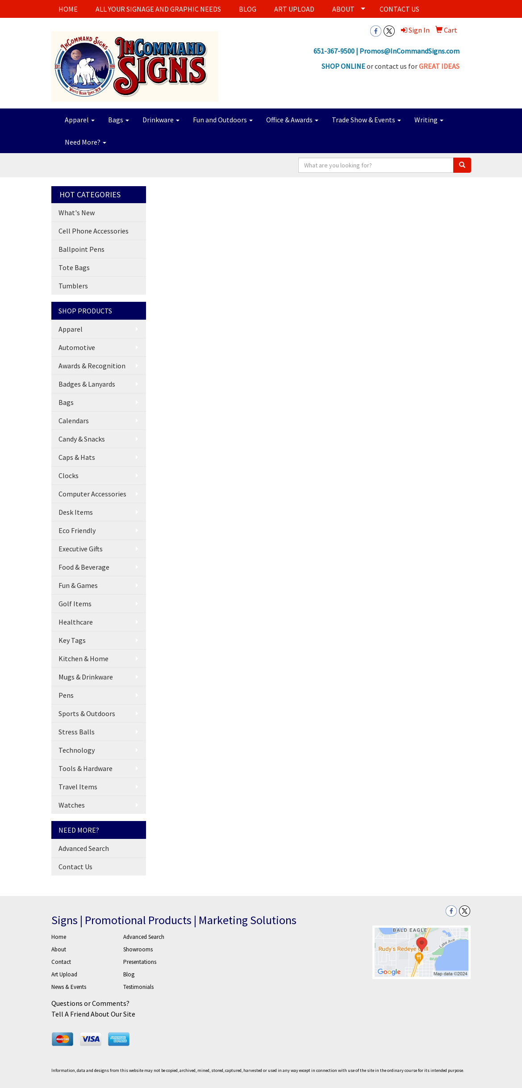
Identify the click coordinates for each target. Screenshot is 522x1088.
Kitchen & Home (83, 658)
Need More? (85, 142)
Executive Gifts (80, 548)
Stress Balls (76, 731)
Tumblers (73, 285)
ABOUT (343, 8)
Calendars (73, 420)
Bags (118, 119)
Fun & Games (78, 585)
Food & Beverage (83, 567)
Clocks (68, 475)
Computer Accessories (92, 493)
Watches (71, 804)
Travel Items (77, 786)
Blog (128, 974)
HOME (68, 8)
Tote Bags (74, 267)
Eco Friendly (77, 530)
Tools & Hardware (85, 768)
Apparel (80, 119)
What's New (76, 212)
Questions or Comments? (90, 1003)
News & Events (68, 987)
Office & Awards (292, 119)
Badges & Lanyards (86, 383)
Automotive (76, 347)
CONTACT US (399, 8)
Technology (76, 750)
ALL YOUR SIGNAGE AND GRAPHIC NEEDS (158, 8)
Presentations (139, 962)
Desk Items (75, 512)
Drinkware (161, 119)
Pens (66, 695)
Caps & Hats (76, 457)
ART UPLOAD (294, 8)
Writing (428, 119)
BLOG (247, 8)
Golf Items (75, 603)
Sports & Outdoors (86, 713)
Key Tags (72, 640)
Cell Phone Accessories (93, 230)
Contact (61, 962)
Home (58, 937)
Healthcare (75, 621)
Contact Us (75, 866)
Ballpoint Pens (81, 249)
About (58, 949)
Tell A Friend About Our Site (93, 1013)
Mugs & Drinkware (85, 676)
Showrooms (138, 949)
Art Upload (64, 974)
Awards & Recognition (91, 365)
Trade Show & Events (366, 119)
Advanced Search (83, 848)
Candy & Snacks (81, 438)
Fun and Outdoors (223, 119)
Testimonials (138, 987)
